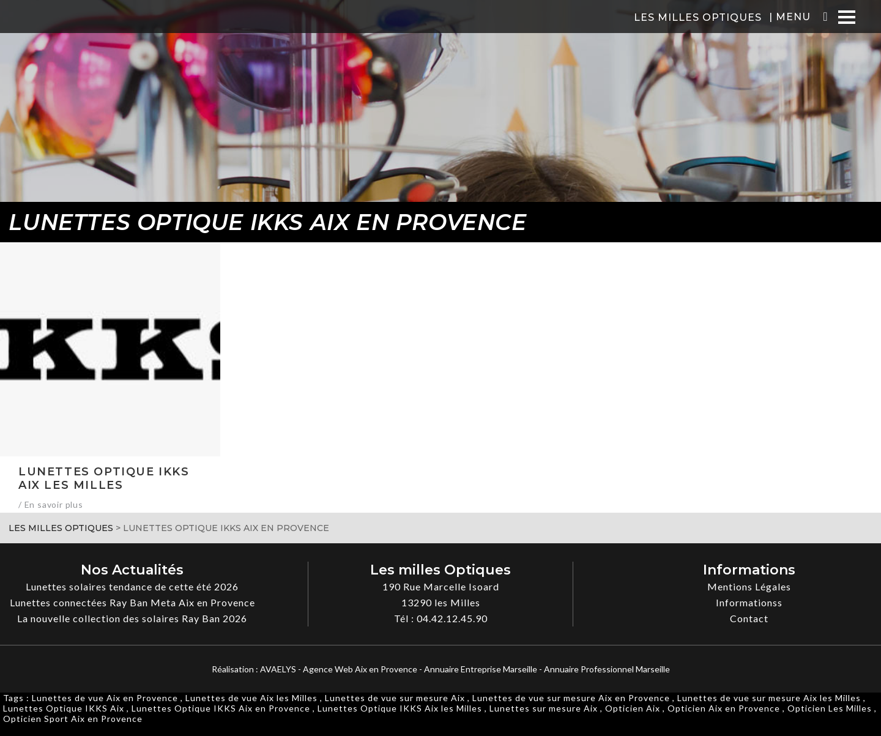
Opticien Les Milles (829, 708)
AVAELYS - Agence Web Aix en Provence (338, 669)
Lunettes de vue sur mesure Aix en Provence (571, 698)
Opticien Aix (632, 708)
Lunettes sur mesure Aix (543, 708)
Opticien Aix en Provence (723, 708)
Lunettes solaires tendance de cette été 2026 (132, 586)
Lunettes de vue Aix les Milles (251, 698)
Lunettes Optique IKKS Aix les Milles (400, 708)
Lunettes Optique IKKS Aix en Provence (221, 708)
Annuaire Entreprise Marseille (480, 669)
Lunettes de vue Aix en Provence (105, 698)
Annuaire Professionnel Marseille (607, 669)
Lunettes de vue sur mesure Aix (395, 698)
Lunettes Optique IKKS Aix (63, 708)
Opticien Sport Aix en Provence (73, 718)
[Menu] (846, 17)
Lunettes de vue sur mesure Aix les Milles (769, 698)
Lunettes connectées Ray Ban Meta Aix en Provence (132, 602)
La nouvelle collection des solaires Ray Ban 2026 (132, 618)
